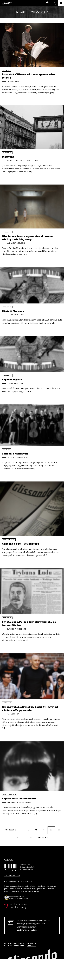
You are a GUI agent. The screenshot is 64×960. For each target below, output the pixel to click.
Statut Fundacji (12, 875)
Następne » (43, 837)
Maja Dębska (13, 714)
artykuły (7, 152)
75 (43, 830)
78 (17, 837)
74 (36, 830)
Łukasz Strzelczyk (16, 243)
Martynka (8, 156)
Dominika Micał (14, 81)
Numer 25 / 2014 (9, 794)
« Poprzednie (10, 830)
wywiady (7, 703)
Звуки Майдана (12, 379)
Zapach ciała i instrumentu (19, 798)
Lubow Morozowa (16, 315)
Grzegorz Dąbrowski (17, 457)
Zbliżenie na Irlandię (15, 453)
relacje (6, 70)
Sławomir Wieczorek (17, 629)
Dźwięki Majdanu (13, 310)
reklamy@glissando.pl (27, 930)
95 (31, 837)
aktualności (8, 539)
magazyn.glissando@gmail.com (31, 924)
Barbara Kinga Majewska (19, 802)
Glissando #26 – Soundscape (20, 543)
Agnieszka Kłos (14, 161)
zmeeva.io (31, 945)
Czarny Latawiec (31, 161)
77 (59, 830)
